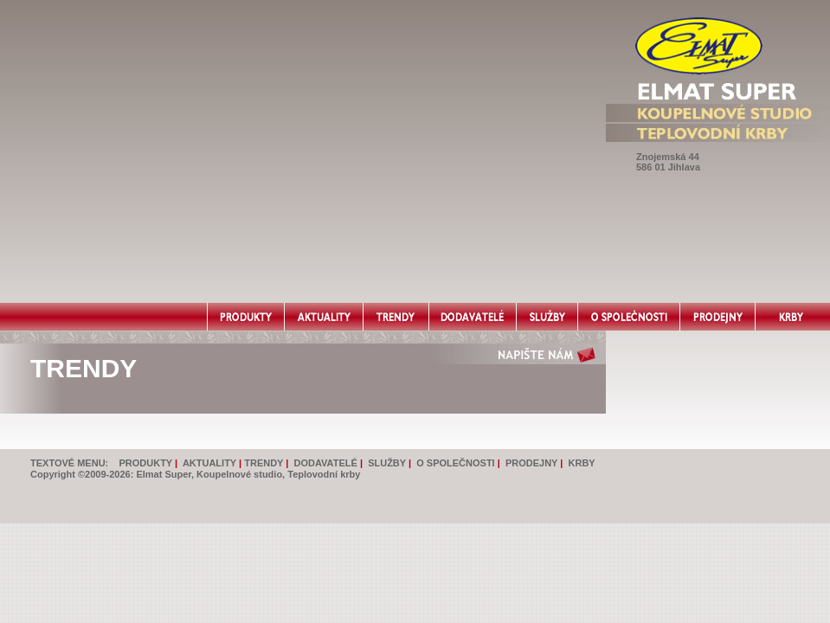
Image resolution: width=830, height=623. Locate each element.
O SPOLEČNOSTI (455, 463)
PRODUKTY (145, 463)
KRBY (582, 463)
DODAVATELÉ (325, 463)
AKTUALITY (209, 463)
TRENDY (263, 463)
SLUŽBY (387, 463)
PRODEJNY (531, 463)
